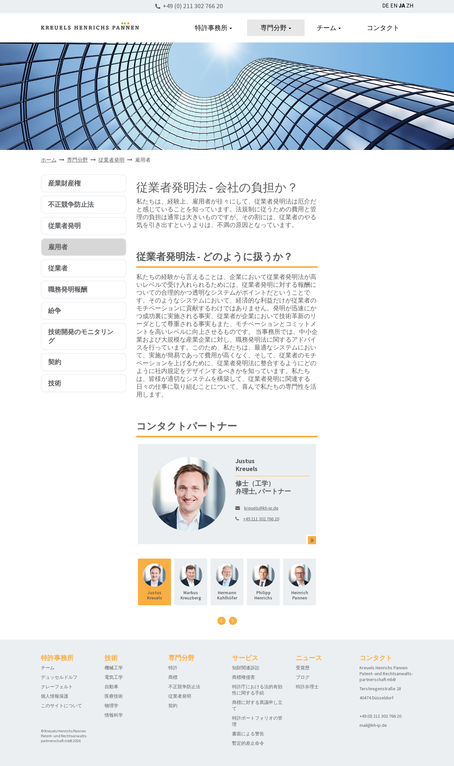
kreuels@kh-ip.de (261, 508)
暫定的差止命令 (248, 743)
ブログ (303, 677)
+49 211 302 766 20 (261, 519)
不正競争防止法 (71, 204)
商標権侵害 (243, 677)
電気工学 (114, 677)
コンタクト (383, 28)
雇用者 (58, 247)
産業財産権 (64, 183)
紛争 (54, 310)
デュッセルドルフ (59, 677)
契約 (54, 362)
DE (385, 5)
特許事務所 (213, 28)
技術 (54, 383)
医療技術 (114, 696)
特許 (172, 668)
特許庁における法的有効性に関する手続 (257, 690)
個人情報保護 (54, 696)
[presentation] (221, 621)
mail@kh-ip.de (373, 725)
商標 (172, 677)
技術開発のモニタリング (80, 336)
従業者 (58, 268)
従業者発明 (111, 159)
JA (402, 5)
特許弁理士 (307, 687)
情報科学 (114, 715)
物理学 (111, 706)
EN (393, 5)
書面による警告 (248, 734)
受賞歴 (303, 668)
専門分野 (276, 28)
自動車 (111, 687)
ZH (409, 5)
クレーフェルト (57, 687)
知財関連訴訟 (246, 668)
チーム (329, 28)
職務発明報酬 (67, 289)
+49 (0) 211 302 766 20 (193, 6)
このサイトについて (61, 706)
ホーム (49, 159)
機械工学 (114, 668)
